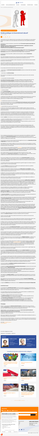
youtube (21, 430)
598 (22, 400)
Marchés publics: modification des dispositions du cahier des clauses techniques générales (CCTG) (27, 393)
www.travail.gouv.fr (4, 323)
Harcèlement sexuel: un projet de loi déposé (10, 379)
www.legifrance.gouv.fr (8, 322)
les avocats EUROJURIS (17, 242)
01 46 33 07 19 (33, 425)
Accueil (2, 7)
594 (16, 400)
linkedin (19, 430)
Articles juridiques (23, 4)
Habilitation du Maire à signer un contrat (10, 394)
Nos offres (17, 4)
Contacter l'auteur (12, 342)
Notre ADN (3, 4)
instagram (23, 430)
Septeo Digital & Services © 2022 (33, 433)
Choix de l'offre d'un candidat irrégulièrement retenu (26, 379)
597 (20, 400)
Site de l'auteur (12, 344)
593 (15, 400)
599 (23, 400)
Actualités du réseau (30, 4)
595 (18, 400)
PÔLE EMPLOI (20, 147)
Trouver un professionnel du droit (10, 4)
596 (19, 400)
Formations (35, 4)
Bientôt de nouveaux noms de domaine (27, 363)
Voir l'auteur (29, 343)
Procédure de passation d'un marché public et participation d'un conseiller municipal (11, 363)
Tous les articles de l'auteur (14, 343)
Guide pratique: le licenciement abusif (8, 7)
